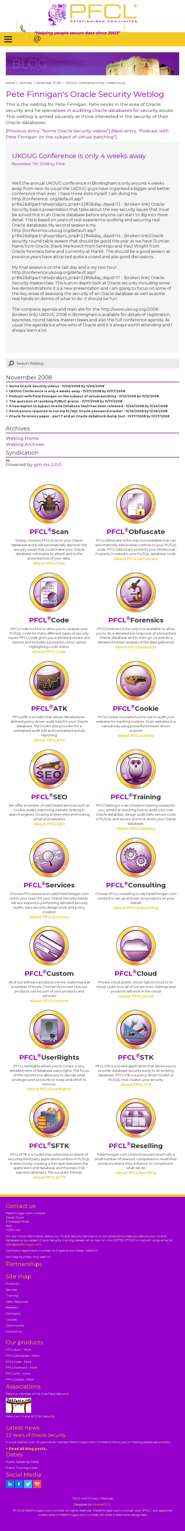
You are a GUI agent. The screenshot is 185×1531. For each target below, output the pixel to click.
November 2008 (48, 83)
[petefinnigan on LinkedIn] (10, 1484)
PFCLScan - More (18, 1349)
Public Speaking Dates (22, 1462)
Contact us (14, 1331)
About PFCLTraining (135, 828)
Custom (49, 973)
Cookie (136, 708)
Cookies (11, 1319)
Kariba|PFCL (102, 1504)
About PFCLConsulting (136, 908)
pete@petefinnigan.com (24, 1244)
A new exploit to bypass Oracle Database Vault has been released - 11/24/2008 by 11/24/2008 (88, 406)
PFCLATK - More (18, 1373)
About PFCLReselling (135, 1173)
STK (136, 1057)
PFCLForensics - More (21, 1367)
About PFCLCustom (49, 1001)
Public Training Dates (21, 1468)
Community (15, 1325)
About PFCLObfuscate (136, 558)
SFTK (49, 1146)
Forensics (135, 620)
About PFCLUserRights (49, 1089)
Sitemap (107, 1498)
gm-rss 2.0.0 (47, 464)
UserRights (49, 1057)
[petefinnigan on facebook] (19, 1484)
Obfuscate (136, 532)
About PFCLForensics (136, 647)
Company (13, 1313)
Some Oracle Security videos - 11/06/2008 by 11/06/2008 (57, 386)
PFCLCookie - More (20, 1379)
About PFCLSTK (135, 1084)
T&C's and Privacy (85, 1498)
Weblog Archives (25, 444)
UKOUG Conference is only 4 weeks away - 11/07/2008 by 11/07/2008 (67, 391)
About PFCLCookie (135, 735)
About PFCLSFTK (49, 1177)
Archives (25, 83)
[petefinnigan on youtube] (37, 1484)
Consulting (136, 885)
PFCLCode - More (18, 1362)
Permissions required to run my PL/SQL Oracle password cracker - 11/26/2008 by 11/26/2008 (88, 411)
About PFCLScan (49, 563)
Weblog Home (22, 438)
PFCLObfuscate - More (22, 1355)
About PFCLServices (49, 917)
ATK (49, 708)
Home (10, 83)
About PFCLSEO (49, 824)
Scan (49, 532)
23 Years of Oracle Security (36, 1435)
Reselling (136, 1146)
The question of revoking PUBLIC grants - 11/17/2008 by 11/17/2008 (65, 401)
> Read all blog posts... (27, 1448)
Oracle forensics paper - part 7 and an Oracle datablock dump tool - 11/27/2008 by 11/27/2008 (89, 416)
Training (136, 797)
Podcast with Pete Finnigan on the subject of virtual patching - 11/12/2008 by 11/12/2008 (84, 396)
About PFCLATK (49, 740)
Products (12, 1283)
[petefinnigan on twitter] (28, 1484)
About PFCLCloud (136, 996)
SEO (49, 797)
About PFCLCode (49, 651)
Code (49, 620)
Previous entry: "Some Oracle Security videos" (58, 130)
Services (49, 885)
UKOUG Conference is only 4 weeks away (79, 156)
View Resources (17, 1301)
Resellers (12, 1307)
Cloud (136, 973)
